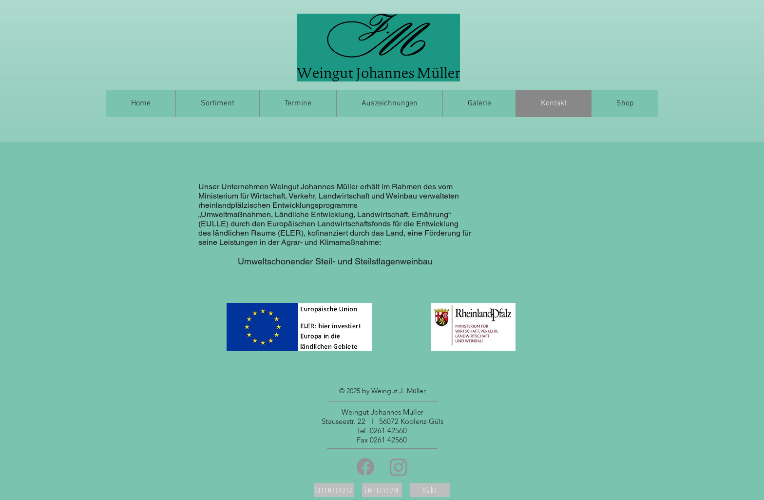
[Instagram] (398, 467)
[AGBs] (430, 490)
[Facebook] (365, 467)
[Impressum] (382, 490)
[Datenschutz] (334, 490)
